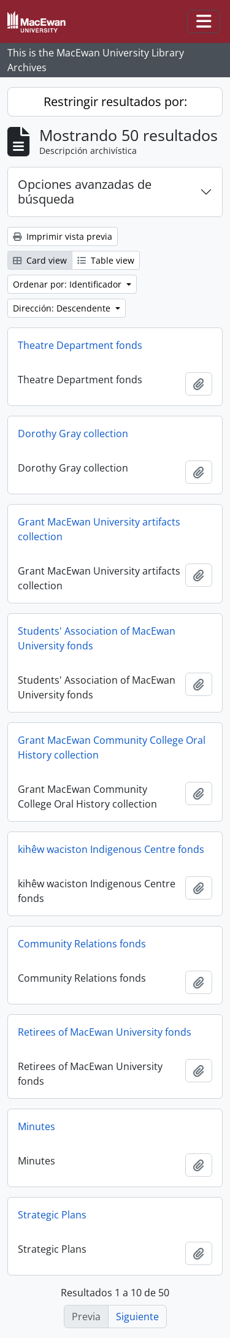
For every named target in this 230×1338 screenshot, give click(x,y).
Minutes (36, 1126)
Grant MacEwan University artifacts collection (99, 529)
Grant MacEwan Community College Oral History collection (111, 747)
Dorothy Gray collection (73, 433)
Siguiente (137, 1316)
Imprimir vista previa (62, 236)
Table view (105, 260)
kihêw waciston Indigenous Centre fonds (111, 849)
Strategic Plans (52, 1214)
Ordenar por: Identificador (68, 284)
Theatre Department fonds (80, 345)
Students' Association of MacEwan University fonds (96, 638)
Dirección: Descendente (63, 308)
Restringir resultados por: (115, 101)
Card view (40, 260)
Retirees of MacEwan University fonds (104, 1032)
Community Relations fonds (82, 943)
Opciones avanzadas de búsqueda (84, 191)
